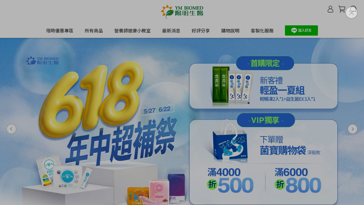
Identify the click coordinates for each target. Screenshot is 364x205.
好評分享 (201, 30)
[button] (11, 114)
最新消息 (171, 30)
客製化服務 (262, 30)
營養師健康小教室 (132, 30)
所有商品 (94, 30)
